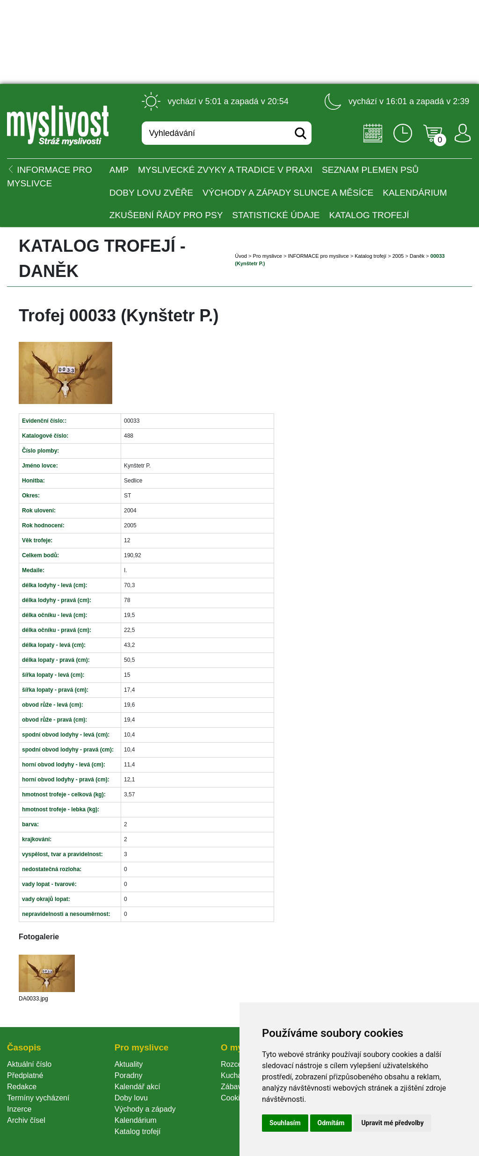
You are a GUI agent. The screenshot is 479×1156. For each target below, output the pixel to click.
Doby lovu (131, 1098)
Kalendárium (415, 193)
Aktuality (129, 1064)
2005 (398, 256)
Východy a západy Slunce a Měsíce (288, 193)
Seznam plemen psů (370, 170)
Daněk (417, 256)
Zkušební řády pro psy (166, 215)
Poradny (129, 1075)
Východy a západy (145, 1109)
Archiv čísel (26, 1120)
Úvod (241, 256)
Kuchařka (237, 1075)
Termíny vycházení (38, 1098)
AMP (119, 170)
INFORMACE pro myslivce (318, 256)
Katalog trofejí (369, 215)
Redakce (21, 1087)
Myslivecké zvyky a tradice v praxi (225, 170)
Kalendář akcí (137, 1087)
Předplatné (25, 1075)
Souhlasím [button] (285, 1123)
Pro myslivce (267, 256)
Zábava (233, 1087)
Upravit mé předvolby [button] (392, 1123)
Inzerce (19, 1109)
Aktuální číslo (29, 1064)
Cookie (234, 1098)
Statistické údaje (275, 215)
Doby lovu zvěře (151, 193)
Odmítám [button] (331, 1123)
